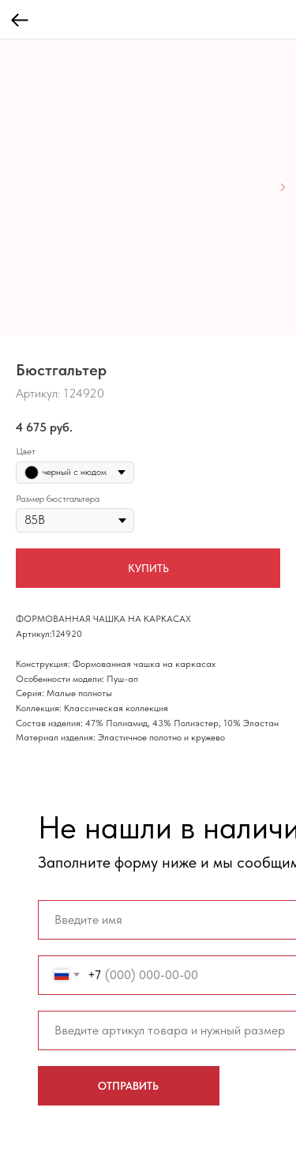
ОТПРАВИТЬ (128, 1085)
